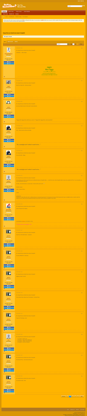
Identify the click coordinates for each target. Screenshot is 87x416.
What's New (11, 11)
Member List (11, 13)
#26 (81, 292)
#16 (81, 48)
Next (81, 396)
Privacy (77, 409)
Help (68, 409)
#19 (81, 125)
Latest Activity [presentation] (10, 41)
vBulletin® (78, 413)
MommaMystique (8, 53)
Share (9, 62)
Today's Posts (19, 11)
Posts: (8, 59)
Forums (4, 11)
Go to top (82, 409)
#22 (81, 204)
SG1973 (8, 236)
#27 (81, 313)
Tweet (9, 63)
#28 (81, 334)
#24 (81, 251)
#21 (81, 175)
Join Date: (7, 58)
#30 (81, 376)
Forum (7, 16)
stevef (8, 131)
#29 (81, 355)
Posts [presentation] (5, 41)
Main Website (27, 11)
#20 (81, 150)
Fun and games (25, 16)
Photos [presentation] (16, 41)
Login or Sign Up (81, 0)
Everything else (11, 16)
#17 (81, 80)
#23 (81, 230)
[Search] (74, 6)
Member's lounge (18, 16)
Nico (9, 340)
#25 (81, 271)
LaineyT (8, 181)
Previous (63, 396)
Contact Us (72, 409)
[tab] (5, 42)
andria (8, 107)
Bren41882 (8, 209)
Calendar (17, 13)
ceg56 (8, 86)
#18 (81, 101)
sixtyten (23, 221)
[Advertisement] (43, 27)
